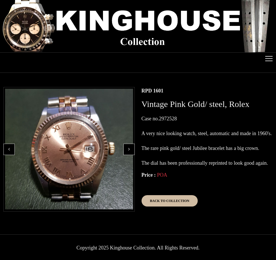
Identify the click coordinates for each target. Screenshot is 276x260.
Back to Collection (169, 201)
